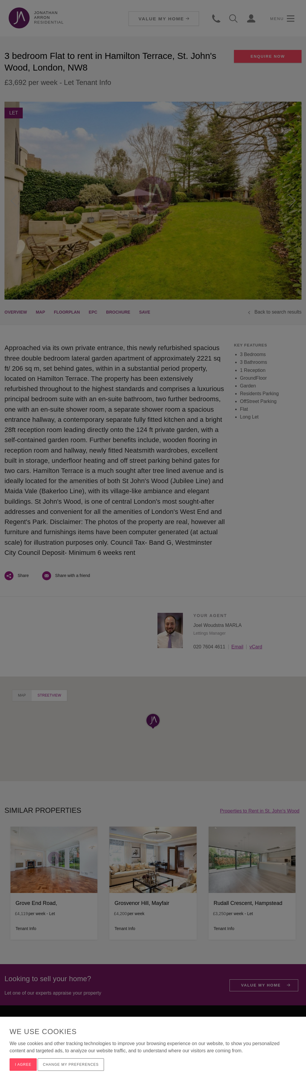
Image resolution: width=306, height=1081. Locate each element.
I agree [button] (23, 1064)
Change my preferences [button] (71, 1064)
